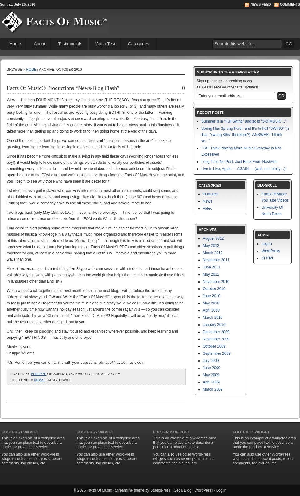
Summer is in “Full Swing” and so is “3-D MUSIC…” (244, 121)
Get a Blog (183, 490)
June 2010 (211, 296)
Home (15, 43)
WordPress (271, 251)
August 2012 (213, 238)
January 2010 (214, 325)
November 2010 (216, 281)
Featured (210, 194)
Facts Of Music (99, 490)
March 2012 (212, 253)
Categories (138, 43)
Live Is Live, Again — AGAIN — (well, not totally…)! (244, 169)
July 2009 (211, 360)
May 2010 (211, 303)
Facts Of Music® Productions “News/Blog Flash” (63, 88)
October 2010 (214, 289)
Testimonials (70, 43)
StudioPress (160, 490)
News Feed (260, 4)
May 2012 (211, 245)
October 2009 (214, 346)
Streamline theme (129, 490)
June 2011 (211, 267)
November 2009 (216, 339)
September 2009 (217, 353)
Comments (290, 4)
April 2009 (211, 382)
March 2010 (212, 317)
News (39, 380)
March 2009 (212, 389)
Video (207, 208)
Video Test (105, 43)
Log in (267, 244)
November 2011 (216, 260)
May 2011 (211, 274)
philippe (39, 374)
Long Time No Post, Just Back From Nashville (239, 161)
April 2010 (211, 310)
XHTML (268, 258)
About (39, 43)
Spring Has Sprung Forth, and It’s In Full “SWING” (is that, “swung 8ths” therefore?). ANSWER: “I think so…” (245, 134)
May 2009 (211, 375)
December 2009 (216, 332)
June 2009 (211, 368)
